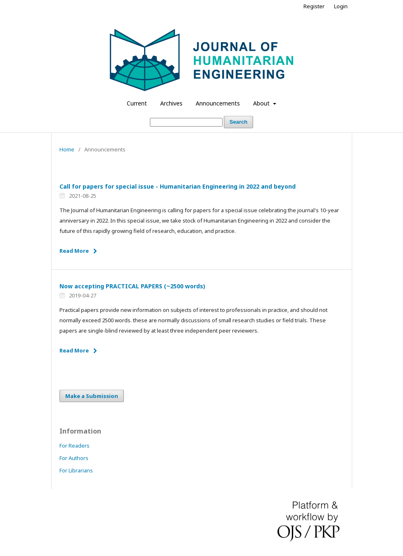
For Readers (74, 445)
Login (341, 6)
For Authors (73, 458)
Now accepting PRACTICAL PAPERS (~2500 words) (132, 286)
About (262, 103)
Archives (171, 103)
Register (314, 6)
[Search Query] (186, 122)
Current (137, 103)
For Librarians (76, 470)
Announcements (218, 103)
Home (66, 149)
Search (238, 122)
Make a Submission (91, 396)
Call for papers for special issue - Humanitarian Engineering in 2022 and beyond (177, 186)
